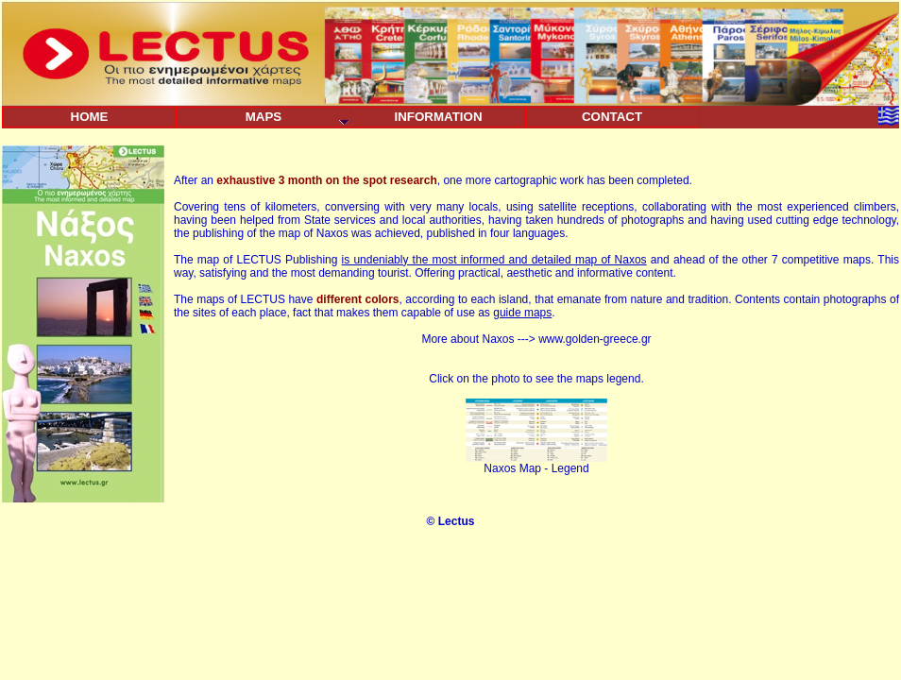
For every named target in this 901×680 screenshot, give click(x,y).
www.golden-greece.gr (594, 339)
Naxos (498, 339)
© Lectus (451, 521)
